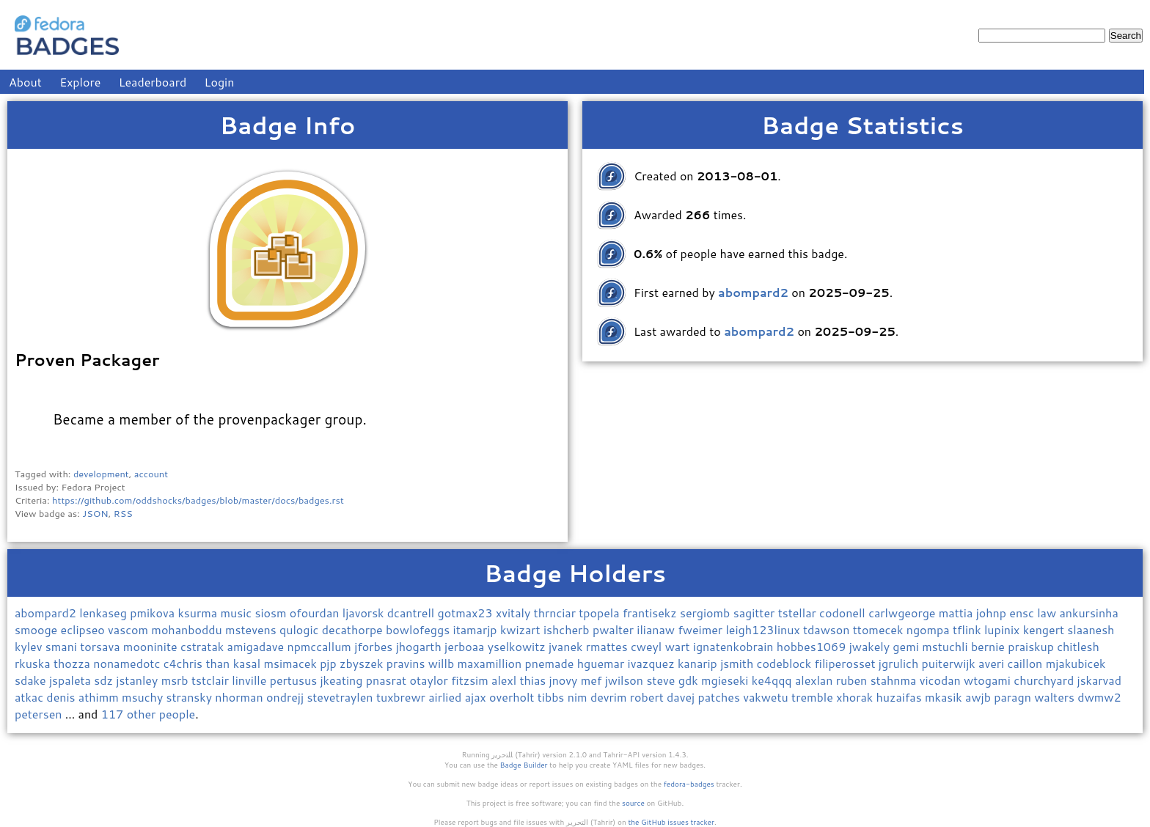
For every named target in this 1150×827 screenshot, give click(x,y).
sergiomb (706, 612)
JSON (95, 513)
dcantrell (412, 612)
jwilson (626, 680)
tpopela (601, 612)
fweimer (701, 629)
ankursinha (1089, 612)
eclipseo (85, 629)
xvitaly (515, 612)
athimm (100, 696)
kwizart (521, 629)
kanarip (699, 663)
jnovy (565, 680)
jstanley (138, 680)
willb (443, 663)
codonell (843, 612)
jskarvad (1099, 680)
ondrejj (286, 696)
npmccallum (320, 646)
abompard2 (47, 612)
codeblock (786, 663)
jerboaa (466, 646)
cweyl (648, 646)
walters (1055, 696)
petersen (40, 713)
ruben (853, 680)
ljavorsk (365, 612)
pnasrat (388, 680)
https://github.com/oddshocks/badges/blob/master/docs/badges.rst (198, 500)
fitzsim (471, 680)
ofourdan (316, 612)
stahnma (895, 680)
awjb (979, 696)
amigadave (257, 646)
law (1048, 612)
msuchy (144, 696)
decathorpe (354, 629)
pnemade (551, 663)
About (25, 81)
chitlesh (1078, 646)
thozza (73, 663)
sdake (32, 680)
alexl (505, 680)
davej (682, 696)
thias (534, 680)
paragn (1014, 696)
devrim (610, 696)
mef (593, 680)
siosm (271, 612)
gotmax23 (467, 612)
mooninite (151, 646)
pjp (330, 663)
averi (992, 663)
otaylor (431, 680)
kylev (30, 646)
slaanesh (1090, 629)
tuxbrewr (402, 696)
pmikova (153, 612)
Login (220, 81)
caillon (1027, 663)
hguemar (602, 663)
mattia (957, 612)
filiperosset (846, 663)
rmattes (608, 646)
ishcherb (568, 629)
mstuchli (946, 646)
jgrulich (900, 663)
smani (63, 646)
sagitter (755, 612)
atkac (30, 696)
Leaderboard (153, 81)
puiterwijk (950, 663)
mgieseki (726, 680)
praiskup (1032, 646)
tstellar (798, 612)
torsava (101, 646)
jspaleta (71, 680)
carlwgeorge (903, 612)
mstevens (252, 629)
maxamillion (491, 663)
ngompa (930, 629)
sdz (105, 680)
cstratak (203, 646)
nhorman (240, 696)
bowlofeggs (419, 629)
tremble (813, 696)
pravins (407, 663)
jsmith (738, 663)
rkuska (34, 663)
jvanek (567, 646)
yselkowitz (518, 646)
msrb (176, 680)
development (101, 473)
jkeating (342, 680)
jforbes (374, 646)
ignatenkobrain (735, 646)
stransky (191, 696)
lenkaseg (104, 612)
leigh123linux (764, 629)
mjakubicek (1076, 663)
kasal (248, 663)
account (151, 473)
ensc (1023, 612)
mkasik (945, 696)
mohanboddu (188, 629)
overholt (513, 696)
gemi (907, 646)
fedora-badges (689, 784)
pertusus (295, 680)
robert (648, 696)
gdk (689, 680)
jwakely (871, 646)
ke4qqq (773, 680)
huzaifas (900, 696)
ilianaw (657, 629)
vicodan (942, 680)
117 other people (148, 713)
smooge (38, 629)
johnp (993, 612)
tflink (968, 629)
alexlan (815, 680)
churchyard (1045, 680)
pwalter (615, 629)
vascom (129, 629)
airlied (446, 696)
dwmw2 (1099, 696)
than (218, 663)
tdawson (828, 629)
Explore (79, 81)
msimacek (291, 663)
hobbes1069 (813, 646)
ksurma (198, 612)
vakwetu (767, 696)
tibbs (553, 696)
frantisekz (651, 612)
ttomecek (880, 629)
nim (579, 696)
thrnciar (556, 612)
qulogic (300, 629)
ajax (477, 696)
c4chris (185, 663)
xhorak (856, 696)
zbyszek (363, 663)
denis (62, 696)
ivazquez (653, 663)
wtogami (989, 680)
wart (679, 646)
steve (662, 680)
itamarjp (476, 629)
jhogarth (420, 646)
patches (721, 696)
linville (250, 680)
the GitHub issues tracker (671, 822)
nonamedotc (128, 663)
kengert (1045, 629)
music (237, 612)
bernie (989, 646)
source (633, 803)
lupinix (1003, 629)
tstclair (211, 680)
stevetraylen (341, 696)
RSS (123, 513)
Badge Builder (524, 765)
